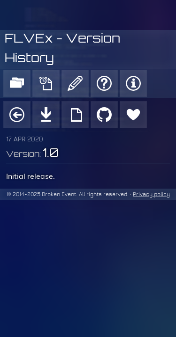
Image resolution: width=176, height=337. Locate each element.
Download (46, 114)
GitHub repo (104, 114)
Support (104, 83)
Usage (75, 114)
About (133, 83)
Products (17, 83)
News (46, 83)
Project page (17, 114)
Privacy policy (151, 194)
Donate (133, 114)
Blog (75, 83)
